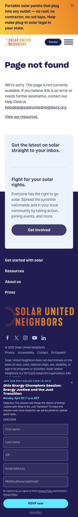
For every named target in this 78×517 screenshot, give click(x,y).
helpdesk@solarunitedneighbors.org (35, 108)
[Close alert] (72, 17)
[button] (68, 42)
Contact (42, 353)
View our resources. (21, 117)
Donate (53, 42)
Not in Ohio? (36, 512)
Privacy (10, 353)
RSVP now (35, 503)
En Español (58, 353)
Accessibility (26, 353)
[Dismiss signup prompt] (71, 383)
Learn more (9, 419)
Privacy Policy (45, 491)
